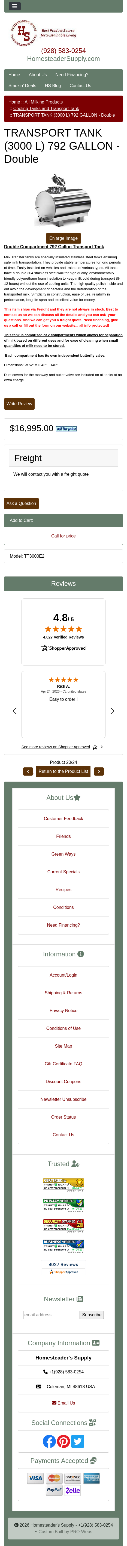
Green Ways (63, 854)
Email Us (63, 1403)
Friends (63, 836)
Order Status (63, 1117)
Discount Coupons (63, 1081)
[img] (63, 628)
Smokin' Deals (22, 85)
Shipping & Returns (63, 993)
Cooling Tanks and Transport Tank (46, 108)
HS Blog (53, 85)
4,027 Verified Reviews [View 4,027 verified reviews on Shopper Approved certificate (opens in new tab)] (63, 636)
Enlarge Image (63, 238)
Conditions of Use (63, 1028)
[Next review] (112, 711)
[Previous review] (15, 711)
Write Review (19, 403)
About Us (38, 74)
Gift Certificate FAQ (63, 1064)
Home (14, 74)
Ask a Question (21, 503)
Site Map (63, 1046)
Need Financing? (72, 74)
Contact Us (80, 85)
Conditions (63, 907)
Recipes (63, 889)
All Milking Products (44, 102)
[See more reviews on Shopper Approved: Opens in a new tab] (56, 747)
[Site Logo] (63, 33)
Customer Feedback (63, 818)
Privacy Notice (63, 1010)
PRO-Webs (81, 1531)
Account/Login (63, 975)
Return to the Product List (63, 771)
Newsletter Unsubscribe (64, 1099)
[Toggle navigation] (15, 6)
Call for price (63, 536)
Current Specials (63, 872)
